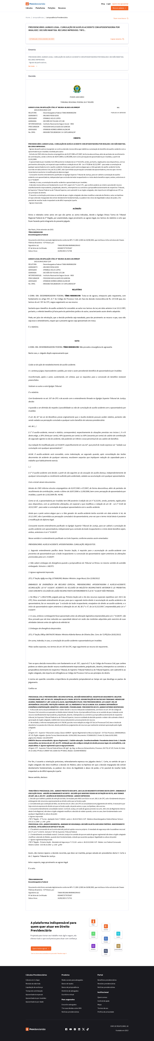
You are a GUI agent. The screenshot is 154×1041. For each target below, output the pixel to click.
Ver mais (33, 66)
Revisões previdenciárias (106, 984)
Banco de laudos (67, 984)
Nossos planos (120, 8)
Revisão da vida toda (33, 984)
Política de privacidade (106, 1012)
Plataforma (40, 8)
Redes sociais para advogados (72, 980)
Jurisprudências (38, 17)
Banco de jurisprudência (70, 987)
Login (108, 4)
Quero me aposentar (120, 4)
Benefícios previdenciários (107, 980)
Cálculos (29, 8)
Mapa (99, 1005)
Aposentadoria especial (34, 995)
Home (28, 17)
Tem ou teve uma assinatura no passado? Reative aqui (49, 956)
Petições (51, 8)
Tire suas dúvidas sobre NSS (71, 1008)
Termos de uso (103, 1008)
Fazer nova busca (121, 18)
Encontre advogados (69, 1005)
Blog (103, 4)
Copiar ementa (117, 39)
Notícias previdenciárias (70, 1012)
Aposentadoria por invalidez (36, 998)
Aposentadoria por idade (35, 1002)
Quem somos (102, 997)
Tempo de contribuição (34, 991)
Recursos (62, 8)
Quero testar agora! (41, 951)
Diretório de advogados (70, 991)
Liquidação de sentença (34, 987)
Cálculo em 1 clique (33, 980)
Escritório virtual (68, 995)
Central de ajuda (103, 1001)
